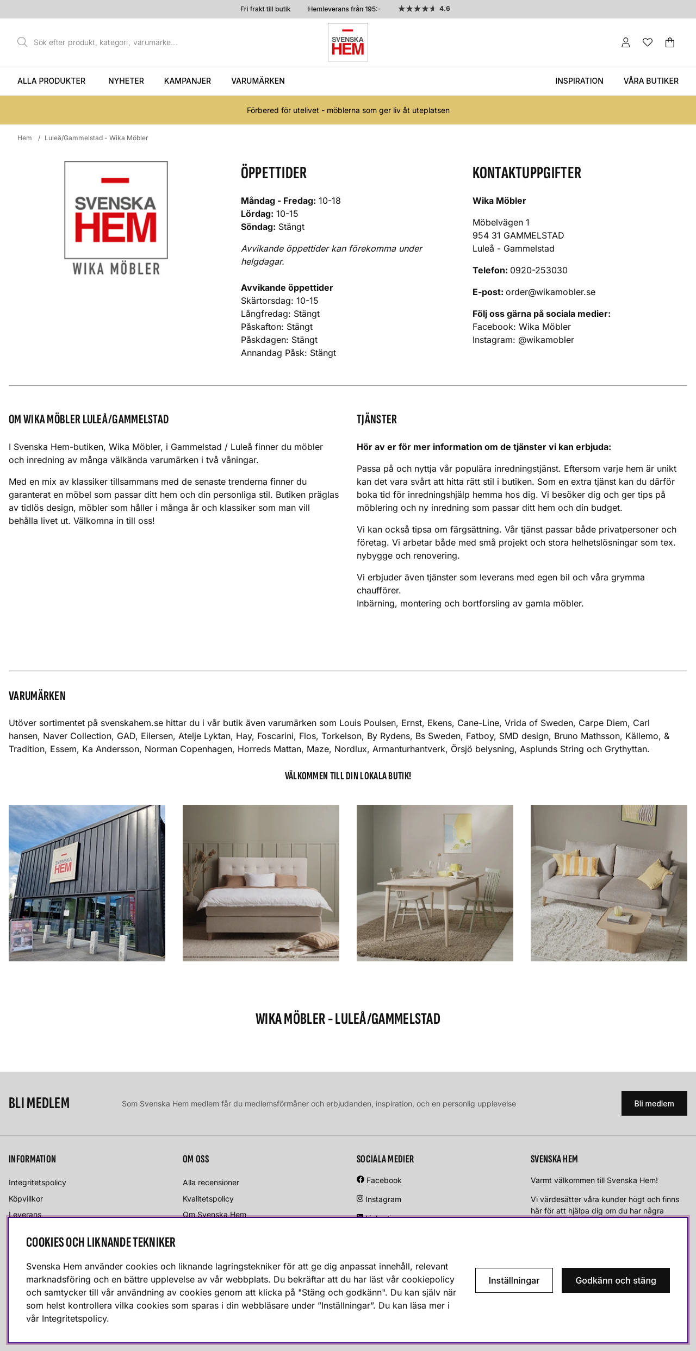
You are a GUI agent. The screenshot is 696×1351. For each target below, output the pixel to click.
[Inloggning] (626, 42)
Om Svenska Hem (214, 1214)
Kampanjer (187, 80)
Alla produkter (51, 80)
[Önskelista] (647, 42)
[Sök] (100, 42)
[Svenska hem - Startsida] (348, 42)
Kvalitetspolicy (208, 1198)
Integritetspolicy (37, 1182)
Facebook (384, 1180)
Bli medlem (654, 1103)
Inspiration (579, 80)
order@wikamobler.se (550, 291)
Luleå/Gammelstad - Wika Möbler (96, 138)
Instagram (383, 1199)
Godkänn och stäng (615, 1280)
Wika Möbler (545, 326)
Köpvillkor (26, 1198)
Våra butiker (651, 80)
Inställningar (514, 1280)
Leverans (25, 1214)
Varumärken (258, 80)
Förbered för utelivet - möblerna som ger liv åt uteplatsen (348, 110)
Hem (24, 138)
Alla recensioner (211, 1182)
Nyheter (126, 80)
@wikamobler (547, 339)
